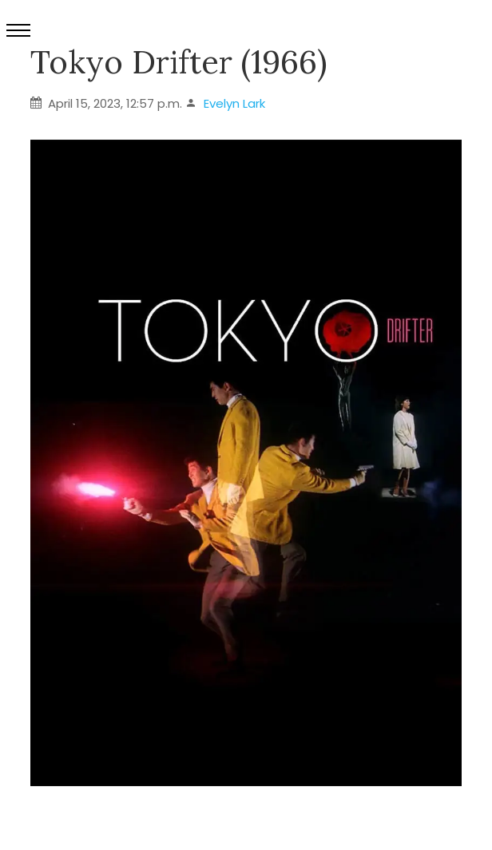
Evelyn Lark (234, 103)
